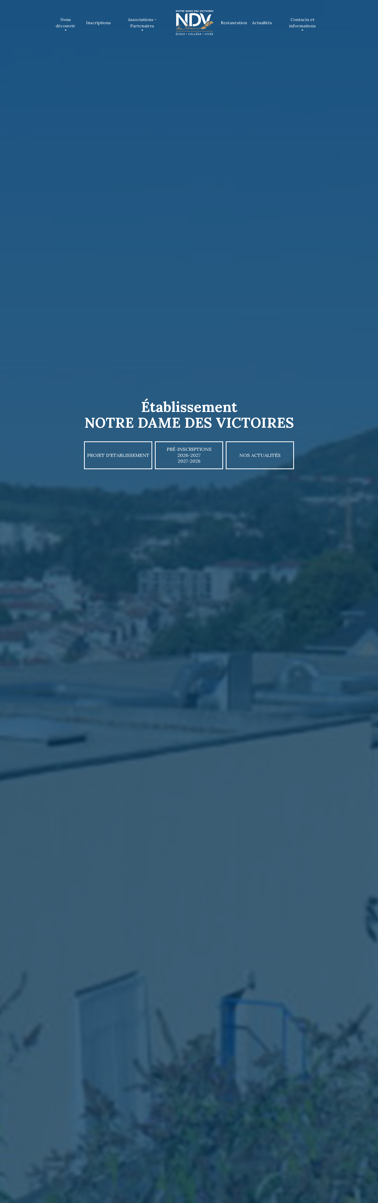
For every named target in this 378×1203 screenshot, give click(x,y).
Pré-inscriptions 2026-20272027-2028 (189, 455)
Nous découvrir (68, 22)
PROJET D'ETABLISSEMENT (118, 455)
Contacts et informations (305, 22)
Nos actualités (260, 455)
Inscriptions (98, 22)
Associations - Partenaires (144, 22)
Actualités (262, 22)
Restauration (234, 22)
